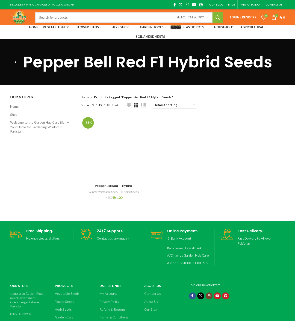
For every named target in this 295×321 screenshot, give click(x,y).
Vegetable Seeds (67, 288)
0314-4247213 (21, 316)
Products (64, 280)
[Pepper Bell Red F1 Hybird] (113, 124)
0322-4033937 (21, 309)
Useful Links (110, 280)
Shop (14, 121)
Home (14, 113)
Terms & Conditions (114, 312)
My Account (108, 288)
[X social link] (180, 4)
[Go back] (17, 68)
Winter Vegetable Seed (101, 137)
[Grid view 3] (136, 112)
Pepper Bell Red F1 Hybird (113, 131)
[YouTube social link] (194, 4)
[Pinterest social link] (201, 4)
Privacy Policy (109, 296)
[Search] (134, 22)
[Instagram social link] (187, 4)
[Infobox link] (42, 229)
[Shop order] (174, 112)
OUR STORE (19, 280)
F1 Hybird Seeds (129, 137)
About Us (152, 280)
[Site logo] (24, 21)
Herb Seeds (63, 304)
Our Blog (150, 304)
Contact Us (152, 288)
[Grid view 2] (129, 112)
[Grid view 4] (143, 112)
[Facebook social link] (174, 4)
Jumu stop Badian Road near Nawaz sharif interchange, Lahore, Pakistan (27, 294)
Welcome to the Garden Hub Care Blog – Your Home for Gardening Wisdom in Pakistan (39, 133)
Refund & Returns (113, 304)
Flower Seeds (64, 296)
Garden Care (64, 312)
